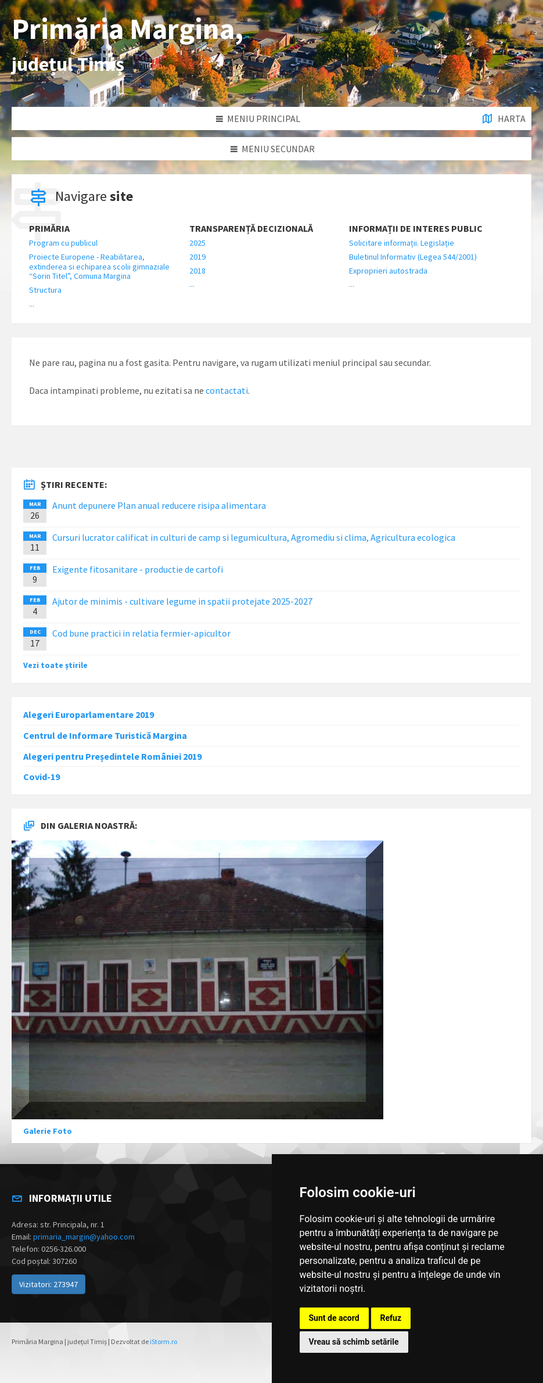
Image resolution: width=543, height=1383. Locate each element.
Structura (45, 290)
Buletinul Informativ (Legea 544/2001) (413, 257)
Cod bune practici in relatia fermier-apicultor (141, 633)
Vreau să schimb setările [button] (354, 1341)
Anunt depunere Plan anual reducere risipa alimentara (159, 505)
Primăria (49, 228)
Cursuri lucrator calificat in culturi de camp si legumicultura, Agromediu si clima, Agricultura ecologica (253, 537)
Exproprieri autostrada (388, 270)
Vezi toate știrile (55, 665)
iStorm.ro (163, 1341)
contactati (227, 390)
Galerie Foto (47, 1131)
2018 (197, 270)
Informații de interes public (416, 228)
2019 (197, 257)
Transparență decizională (251, 228)
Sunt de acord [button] (334, 1318)
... (31, 304)
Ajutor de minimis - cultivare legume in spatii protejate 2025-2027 (182, 601)
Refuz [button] (391, 1318)
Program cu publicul (63, 243)
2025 (197, 243)
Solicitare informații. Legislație (401, 243)
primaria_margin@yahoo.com (84, 1236)
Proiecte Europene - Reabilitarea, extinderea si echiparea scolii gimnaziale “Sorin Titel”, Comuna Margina (99, 267)
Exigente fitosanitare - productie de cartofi (137, 569)
